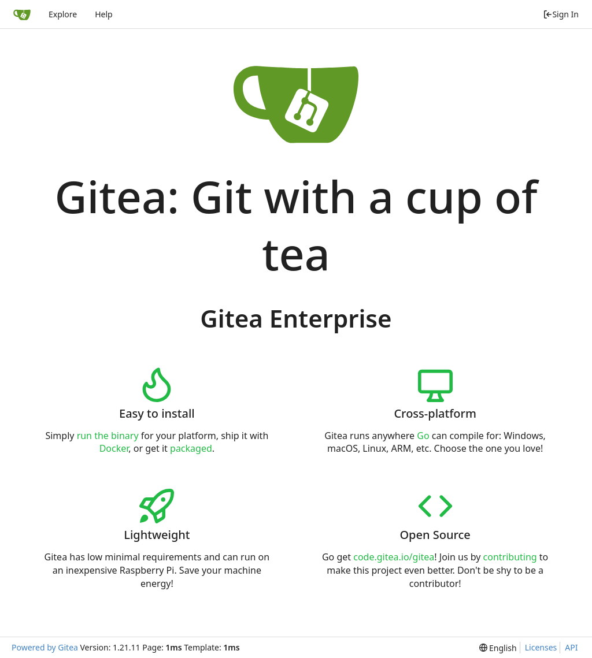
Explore (63, 14)
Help (104, 14)
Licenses (541, 647)
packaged (191, 448)
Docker (114, 448)
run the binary (108, 435)
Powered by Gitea (45, 647)
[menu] (498, 647)
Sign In (561, 14)
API (571, 647)
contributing (510, 557)
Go (423, 435)
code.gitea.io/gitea (393, 557)
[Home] (22, 14)
